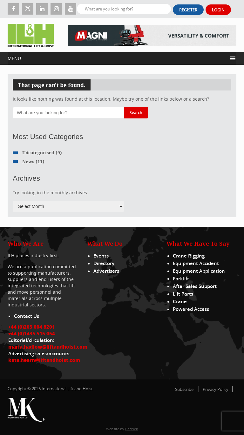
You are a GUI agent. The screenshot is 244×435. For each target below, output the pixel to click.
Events (101, 255)
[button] (117, 58)
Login (218, 10)
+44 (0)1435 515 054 (31, 333)
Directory (103, 263)
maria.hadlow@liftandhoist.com (47, 346)
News (28, 161)
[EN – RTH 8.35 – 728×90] (152, 35)
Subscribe (184, 389)
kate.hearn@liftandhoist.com (44, 360)
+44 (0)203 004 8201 (31, 326)
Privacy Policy (215, 389)
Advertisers (106, 271)
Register (188, 10)
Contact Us (26, 316)
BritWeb (131, 428)
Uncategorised (38, 153)
